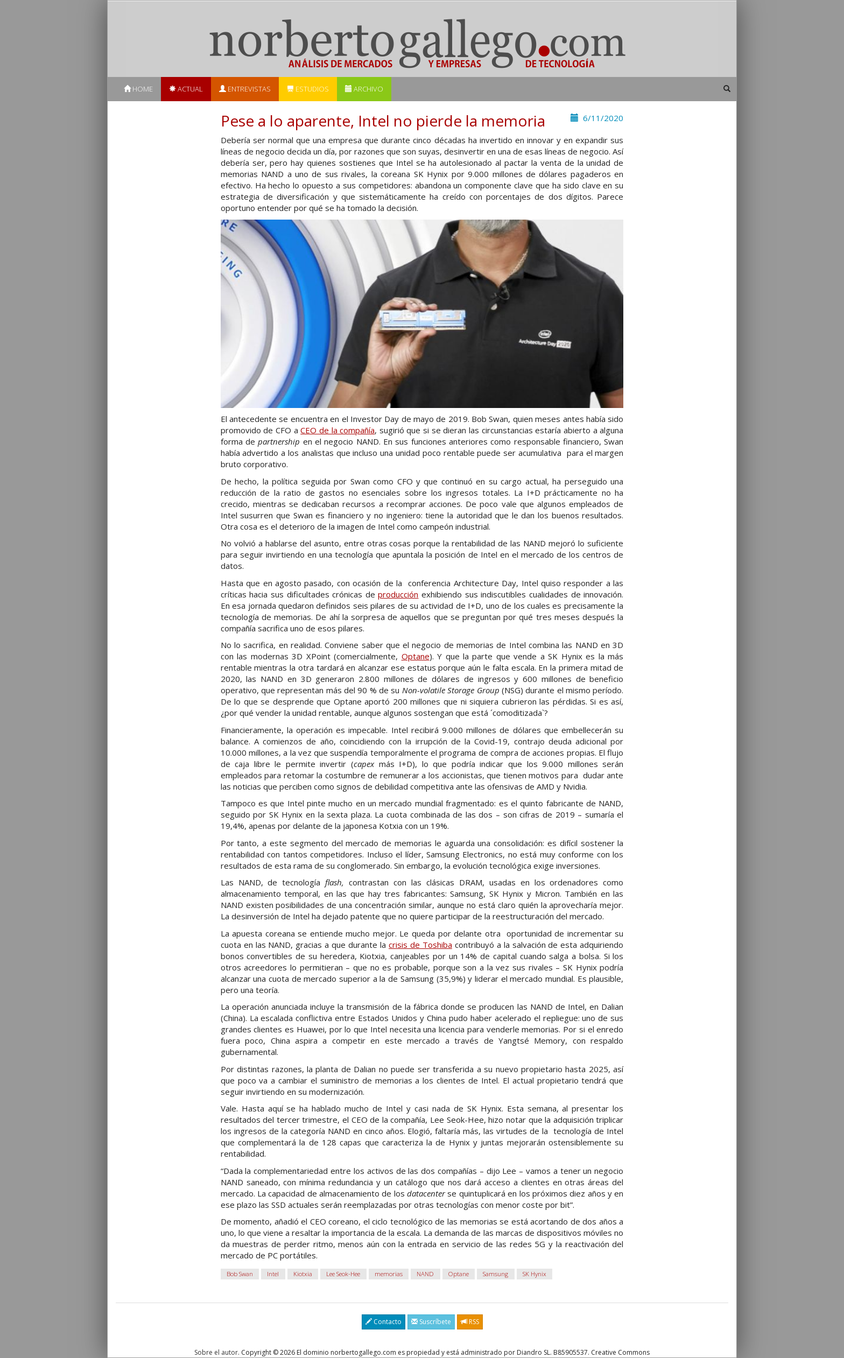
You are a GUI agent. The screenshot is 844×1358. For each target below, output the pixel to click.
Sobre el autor (216, 1352)
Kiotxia (302, 1274)
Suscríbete (431, 1321)
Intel (273, 1274)
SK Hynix (534, 1274)
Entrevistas (245, 89)
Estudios (308, 89)
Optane (416, 656)
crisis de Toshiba (420, 944)
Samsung (495, 1274)
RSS (470, 1321)
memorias (389, 1274)
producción (398, 594)
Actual (186, 89)
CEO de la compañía (337, 430)
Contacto (383, 1321)
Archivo (364, 89)
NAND (425, 1274)
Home (138, 89)
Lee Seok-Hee (343, 1274)
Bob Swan (240, 1274)
